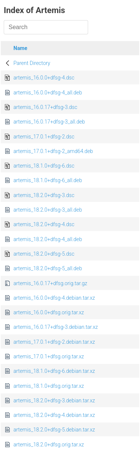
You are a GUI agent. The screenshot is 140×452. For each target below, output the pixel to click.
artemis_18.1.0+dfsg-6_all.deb (47, 180)
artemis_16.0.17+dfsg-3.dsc (45, 107)
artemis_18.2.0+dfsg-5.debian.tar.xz (54, 430)
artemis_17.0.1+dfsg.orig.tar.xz (48, 356)
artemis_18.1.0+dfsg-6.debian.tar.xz (54, 371)
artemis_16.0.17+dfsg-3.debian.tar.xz (55, 327)
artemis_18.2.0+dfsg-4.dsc (43, 224)
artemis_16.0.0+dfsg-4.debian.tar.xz (54, 298)
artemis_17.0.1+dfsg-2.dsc (43, 137)
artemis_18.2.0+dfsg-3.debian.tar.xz (54, 400)
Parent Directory (31, 63)
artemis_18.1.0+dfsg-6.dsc (43, 166)
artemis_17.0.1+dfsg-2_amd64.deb (53, 151)
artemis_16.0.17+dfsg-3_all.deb (49, 122)
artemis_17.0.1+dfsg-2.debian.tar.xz (54, 342)
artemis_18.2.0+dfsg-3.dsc (43, 195)
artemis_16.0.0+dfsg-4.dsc (43, 78)
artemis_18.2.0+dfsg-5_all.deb (47, 268)
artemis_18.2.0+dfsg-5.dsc (43, 254)
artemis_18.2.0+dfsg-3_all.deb (47, 210)
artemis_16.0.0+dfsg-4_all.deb (47, 93)
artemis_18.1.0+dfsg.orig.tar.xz (48, 386)
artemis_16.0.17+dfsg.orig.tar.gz (50, 283)
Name (20, 48)
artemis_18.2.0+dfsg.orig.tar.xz (48, 445)
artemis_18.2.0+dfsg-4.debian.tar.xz (54, 415)
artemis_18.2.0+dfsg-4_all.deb (47, 239)
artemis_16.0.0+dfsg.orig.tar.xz (48, 312)
